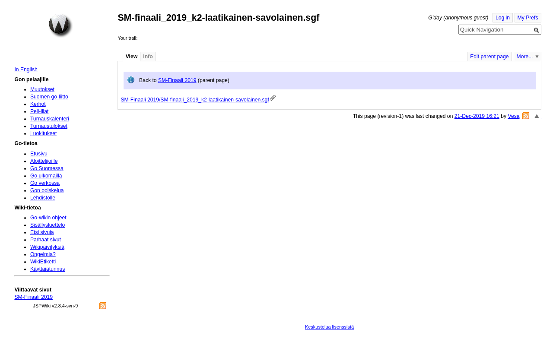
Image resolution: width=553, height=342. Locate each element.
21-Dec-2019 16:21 (476, 116)
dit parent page (489, 57)
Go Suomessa (47, 168)
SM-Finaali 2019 (177, 80)
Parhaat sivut (45, 240)
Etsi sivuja (42, 232)
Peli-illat (39, 111)
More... (525, 57)
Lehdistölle (42, 198)
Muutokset (42, 89)
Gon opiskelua (47, 190)
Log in (503, 18)
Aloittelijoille (44, 161)
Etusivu (39, 154)
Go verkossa (45, 183)
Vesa (513, 116)
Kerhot (38, 104)
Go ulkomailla (46, 176)
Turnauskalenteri (49, 119)
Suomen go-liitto (49, 97)
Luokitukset (43, 133)
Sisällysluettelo (47, 225)
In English (25, 69)
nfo (148, 57)
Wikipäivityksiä (47, 247)
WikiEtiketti (43, 262)
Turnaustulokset (48, 126)
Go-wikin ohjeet (48, 218)
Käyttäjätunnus (47, 269)
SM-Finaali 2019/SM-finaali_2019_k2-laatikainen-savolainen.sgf (195, 100)
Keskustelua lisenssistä (329, 326)
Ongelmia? (43, 254)
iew (131, 57)
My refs (528, 18)
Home (60, 25)
